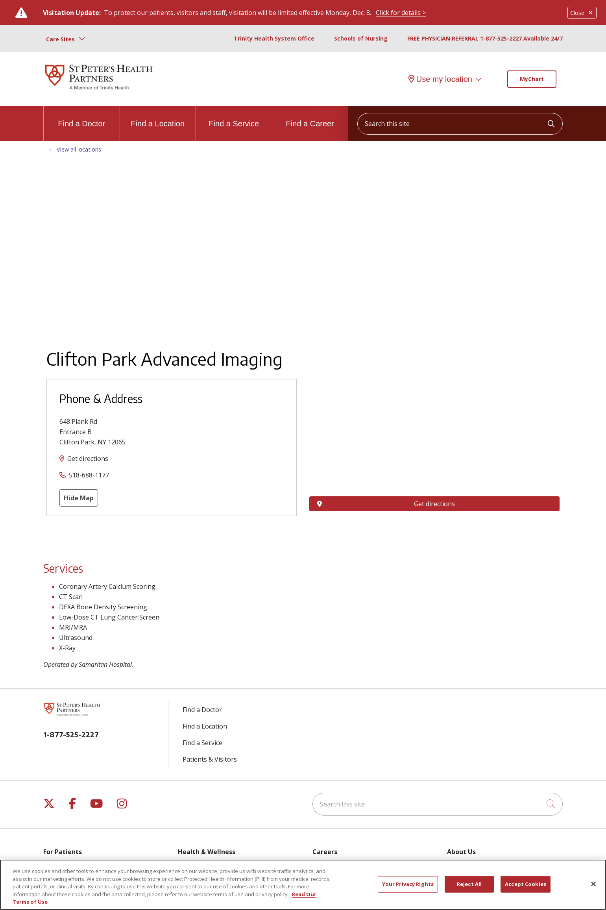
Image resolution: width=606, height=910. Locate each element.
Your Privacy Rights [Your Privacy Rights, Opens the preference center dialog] (408, 884)
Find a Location (157, 117)
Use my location (440, 79)
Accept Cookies (525, 884)
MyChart (532, 79)
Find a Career (310, 117)
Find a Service (234, 117)
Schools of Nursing (361, 38)
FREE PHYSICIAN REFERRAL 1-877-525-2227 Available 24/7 (485, 38)
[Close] (593, 884)
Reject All (469, 884)
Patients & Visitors (210, 759)
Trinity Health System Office (274, 38)
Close (582, 13)
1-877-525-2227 (71, 734)
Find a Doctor (81, 117)
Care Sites (60, 39)
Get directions (87, 458)
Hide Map (79, 498)
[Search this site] (460, 124)
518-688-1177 (89, 475)
